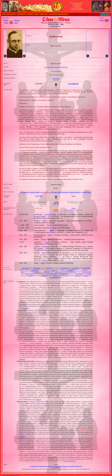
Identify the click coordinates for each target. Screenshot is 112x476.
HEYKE (37, 271)
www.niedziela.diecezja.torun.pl (75, 466)
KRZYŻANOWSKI (30, 273)
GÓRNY (22, 271)
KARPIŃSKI (72, 271)
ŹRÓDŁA (37, 14)
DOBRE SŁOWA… (44, 14)
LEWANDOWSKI (65, 273)
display (6, 22)
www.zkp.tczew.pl (34, 466)
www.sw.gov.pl (25, 327)
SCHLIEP (43, 275)
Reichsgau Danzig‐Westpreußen (59, 192)
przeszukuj (17, 20)
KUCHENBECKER (52, 273)
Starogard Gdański (34, 192)
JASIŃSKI (58, 271)
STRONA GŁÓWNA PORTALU (9, 14)
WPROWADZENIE (21, 14)
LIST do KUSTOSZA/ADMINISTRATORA (58, 14)
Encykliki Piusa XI (86, 192)
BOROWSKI (64, 268)
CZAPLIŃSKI (35, 269)
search (16, 22)
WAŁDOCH (78, 275)
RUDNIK (30, 275)
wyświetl (5, 20)
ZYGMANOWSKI (54, 277)
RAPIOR (89, 273)
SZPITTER (65, 275)
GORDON (84, 269)
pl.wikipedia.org (26, 308)
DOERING (62, 269)
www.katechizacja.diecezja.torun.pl (46, 466)
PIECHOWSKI (79, 273)
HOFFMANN (46, 271)
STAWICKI (55, 275)
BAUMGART (25, 268)
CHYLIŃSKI (75, 268)
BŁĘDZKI (49, 268)
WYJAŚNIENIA (30, 14)
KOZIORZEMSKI (87, 271)
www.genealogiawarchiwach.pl (61, 466)
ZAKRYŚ (85, 275)
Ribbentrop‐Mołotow (75, 192)
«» (45, 192)
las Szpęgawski (24, 192)
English (102, 20)
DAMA (53, 269)
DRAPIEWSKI (71, 269)
